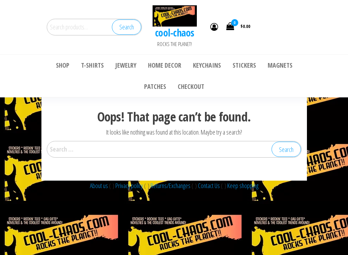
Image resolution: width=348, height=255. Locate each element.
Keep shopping (242, 185)
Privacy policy (129, 185)
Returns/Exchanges (170, 185)
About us (99, 185)
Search (126, 27)
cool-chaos (174, 32)
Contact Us (209, 185)
